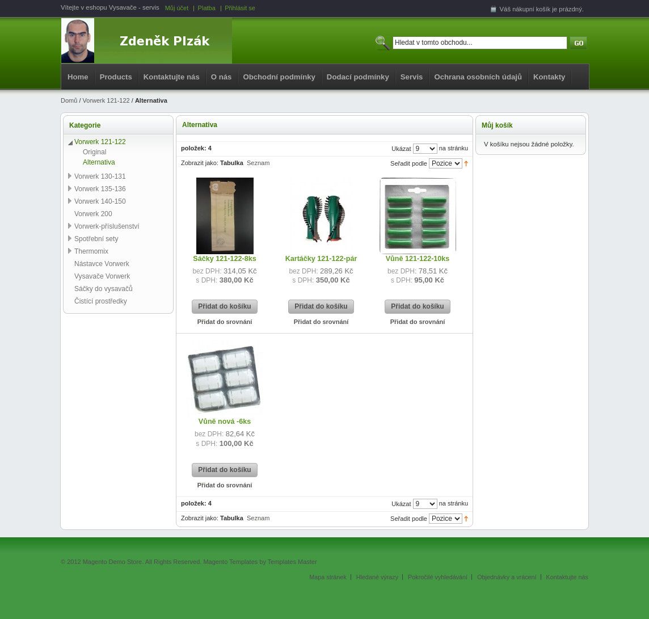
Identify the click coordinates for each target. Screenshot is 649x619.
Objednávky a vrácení (506, 577)
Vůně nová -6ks (225, 422)
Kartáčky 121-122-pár (321, 259)
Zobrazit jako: (199, 162)
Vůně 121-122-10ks (418, 259)
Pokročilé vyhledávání (437, 577)
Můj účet (177, 8)
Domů (69, 100)
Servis (412, 77)
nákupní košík (531, 9)
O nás (221, 77)
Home (78, 77)
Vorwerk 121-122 (106, 100)
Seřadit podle (408, 163)
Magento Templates (230, 561)
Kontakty (549, 77)
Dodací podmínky (358, 77)
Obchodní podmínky (279, 77)
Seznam (258, 162)
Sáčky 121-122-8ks (224, 259)
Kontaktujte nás (172, 77)
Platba (207, 8)
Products (116, 77)
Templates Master (292, 561)
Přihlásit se (240, 8)
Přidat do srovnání (224, 321)
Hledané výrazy (377, 577)
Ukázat (401, 148)
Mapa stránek (327, 577)
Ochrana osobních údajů (478, 77)
